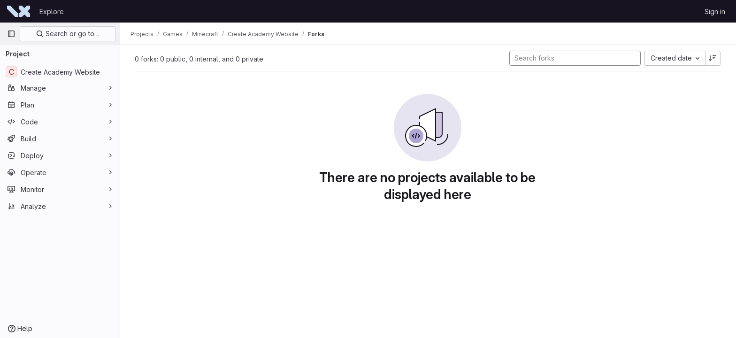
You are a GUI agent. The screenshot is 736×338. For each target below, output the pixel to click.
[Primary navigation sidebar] (11, 33)
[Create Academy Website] (60, 71)
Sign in (715, 11)
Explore (51, 11)
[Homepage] (18, 11)
